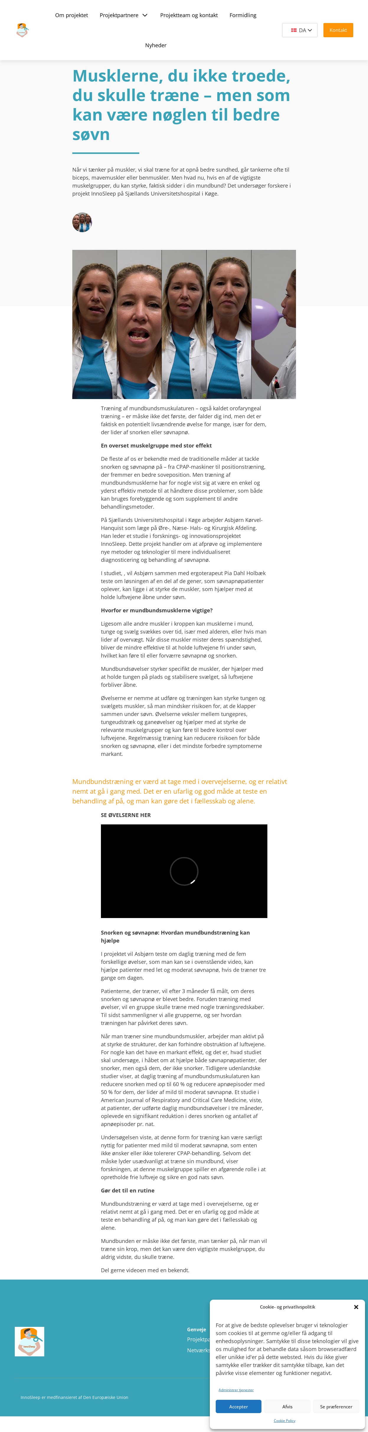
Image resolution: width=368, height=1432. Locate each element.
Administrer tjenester (236, 1389)
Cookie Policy (284, 1420)
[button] (356, 1307)
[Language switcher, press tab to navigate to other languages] (300, 30)
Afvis (287, 1407)
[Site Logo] (22, 30)
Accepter (238, 1407)
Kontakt (338, 30)
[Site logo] (69, 1342)
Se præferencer (336, 1407)
